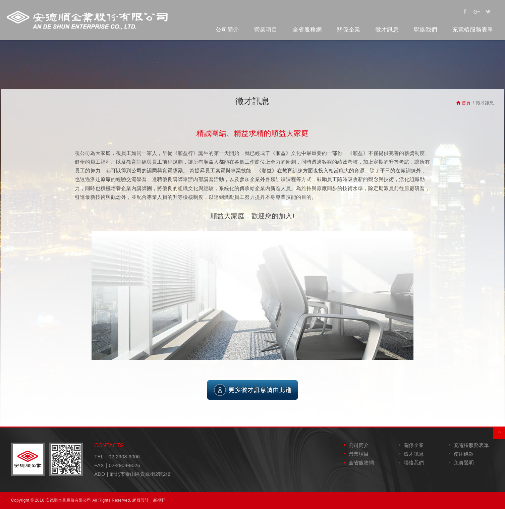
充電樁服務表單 (473, 29)
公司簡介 (227, 29)
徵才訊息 (387, 29)
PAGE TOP (499, 433)
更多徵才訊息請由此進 (252, 390)
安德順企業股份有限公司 (87, 20)
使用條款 (464, 454)
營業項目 (266, 29)
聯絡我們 (425, 29)
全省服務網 (307, 29)
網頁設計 (140, 500)
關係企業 (348, 29)
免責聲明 (464, 462)
